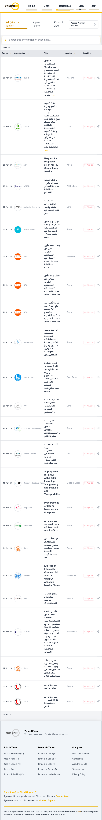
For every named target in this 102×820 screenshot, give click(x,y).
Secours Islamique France (34, 483)
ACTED (27, 186)
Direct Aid (28, 526)
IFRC (26, 599)
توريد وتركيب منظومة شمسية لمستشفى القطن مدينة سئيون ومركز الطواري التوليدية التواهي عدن (51, 342)
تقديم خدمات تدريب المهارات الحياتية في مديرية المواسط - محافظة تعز (51, 454)
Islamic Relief (29, 377)
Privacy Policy (78, 775)
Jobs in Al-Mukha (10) (14, 775)
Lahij (69, 127)
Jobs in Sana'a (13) (12, 764)
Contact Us (77, 759)
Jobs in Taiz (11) (11, 769)
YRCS (26, 687)
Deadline (89, 53)
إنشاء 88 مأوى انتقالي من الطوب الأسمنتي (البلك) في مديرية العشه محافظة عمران (52, 285)
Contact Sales (63, 797)
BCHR (26, 78)
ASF (25, 165)
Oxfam (26, 127)
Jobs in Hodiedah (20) (14, 754)
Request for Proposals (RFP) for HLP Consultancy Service (51, 165)
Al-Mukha (71, 576)
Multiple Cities (73, 483)
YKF (25, 406)
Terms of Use (78, 769)
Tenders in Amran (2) (47, 769)
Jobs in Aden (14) (11, 759)
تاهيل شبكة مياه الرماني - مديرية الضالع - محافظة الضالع (51, 186)
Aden (69, 165)
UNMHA (27, 576)
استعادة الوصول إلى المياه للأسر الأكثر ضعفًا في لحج (52, 207)
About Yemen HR (80, 764)
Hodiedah (71, 257)
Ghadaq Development (33, 428)
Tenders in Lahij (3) (46, 764)
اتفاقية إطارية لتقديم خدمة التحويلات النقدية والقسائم (52, 406)
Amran (70, 285)
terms (79, 812)
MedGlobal (28, 343)
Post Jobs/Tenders (80, 754)
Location (70, 53)
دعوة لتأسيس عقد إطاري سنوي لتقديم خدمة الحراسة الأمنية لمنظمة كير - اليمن (51, 548)
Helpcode (28, 508)
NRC (25, 257)
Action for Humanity (32, 207)
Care (26, 548)
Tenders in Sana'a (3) (47, 759)
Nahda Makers (30, 454)
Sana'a (70, 599)
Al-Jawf (70, 78)
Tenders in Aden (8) (46, 754)
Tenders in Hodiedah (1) (49, 775)
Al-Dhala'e (72, 186)
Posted (7, 53)
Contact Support (47, 801)
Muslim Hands (29, 230)
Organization (22, 53)
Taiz (69, 377)
